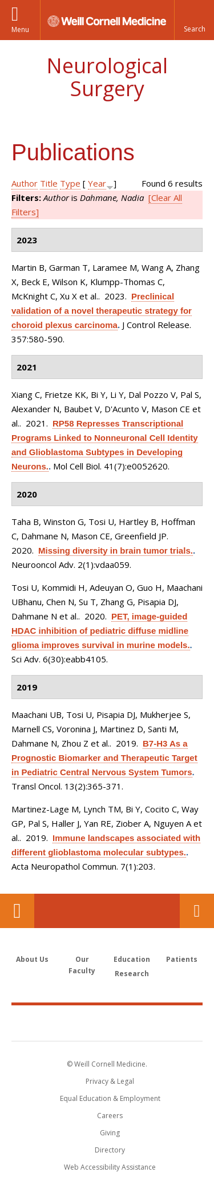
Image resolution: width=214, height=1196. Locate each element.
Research (132, 973)
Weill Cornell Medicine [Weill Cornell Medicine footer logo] (107, 1022)
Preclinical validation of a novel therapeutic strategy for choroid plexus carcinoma (101, 310)
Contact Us (197, 911)
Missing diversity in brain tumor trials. (115, 550)
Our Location (17, 911)
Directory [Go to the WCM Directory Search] (110, 1150)
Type (70, 183)
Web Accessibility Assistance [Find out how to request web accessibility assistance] (110, 1167)
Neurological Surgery (107, 77)
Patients (181, 959)
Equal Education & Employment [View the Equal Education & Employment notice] (110, 1098)
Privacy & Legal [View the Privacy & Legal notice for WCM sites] (110, 1081)
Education (132, 959)
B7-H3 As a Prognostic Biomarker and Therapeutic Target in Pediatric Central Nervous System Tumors (104, 758)
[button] (194, 20)
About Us (32, 959)
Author (24, 183)
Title (49, 183)
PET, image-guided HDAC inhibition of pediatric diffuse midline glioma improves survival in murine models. (100, 630)
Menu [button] (20, 29)
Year (97, 183)
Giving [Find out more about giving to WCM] (110, 1133)
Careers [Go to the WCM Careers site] (110, 1115)
